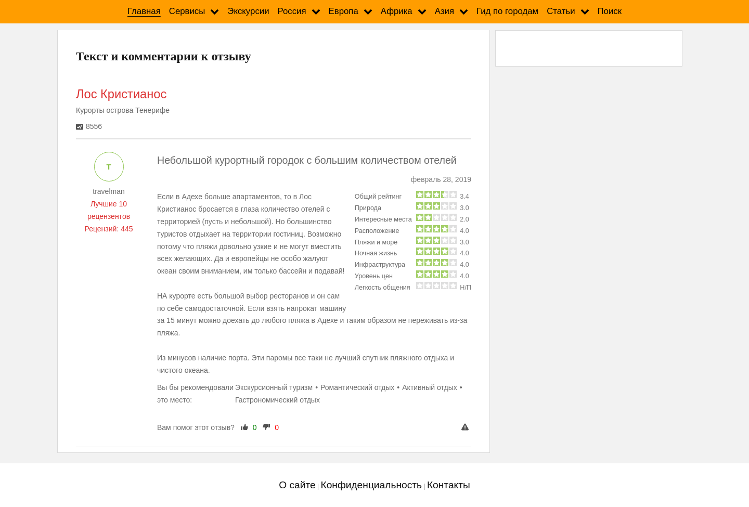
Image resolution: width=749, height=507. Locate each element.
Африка (396, 11)
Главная (144, 11)
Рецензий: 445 (108, 229)
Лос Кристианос (121, 94)
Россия (292, 11)
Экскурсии (248, 11)
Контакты (448, 484)
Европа (343, 11)
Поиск (610, 11)
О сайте (297, 484)
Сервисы (187, 11)
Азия (444, 11)
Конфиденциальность (371, 484)
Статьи (561, 11)
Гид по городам (507, 11)
